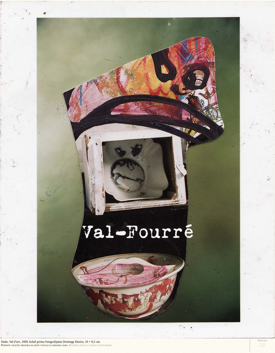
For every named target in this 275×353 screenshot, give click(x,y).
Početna (262, 340)
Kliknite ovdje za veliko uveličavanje (90, 345)
